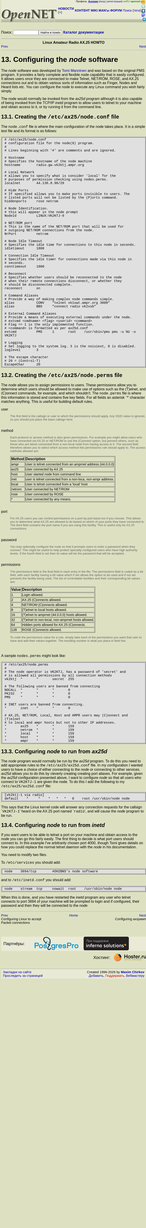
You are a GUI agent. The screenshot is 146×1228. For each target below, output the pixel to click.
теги (137, 10)
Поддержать (114, 1064)
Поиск (127, 10)
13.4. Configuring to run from (53, 910)
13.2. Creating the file (61, 435)
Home (73, 1004)
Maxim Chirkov (132, 1061)
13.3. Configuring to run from (54, 832)
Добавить (96, 1064)
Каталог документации (83, 32)
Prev (4, 46)
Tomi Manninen (74, 71)
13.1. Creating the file (60, 117)
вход (102, 1)
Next (142, 46)
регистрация (114, 1)
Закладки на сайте (17, 1061)
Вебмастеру (135, 1064)
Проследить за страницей (23, 1064)
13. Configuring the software (59, 59)
